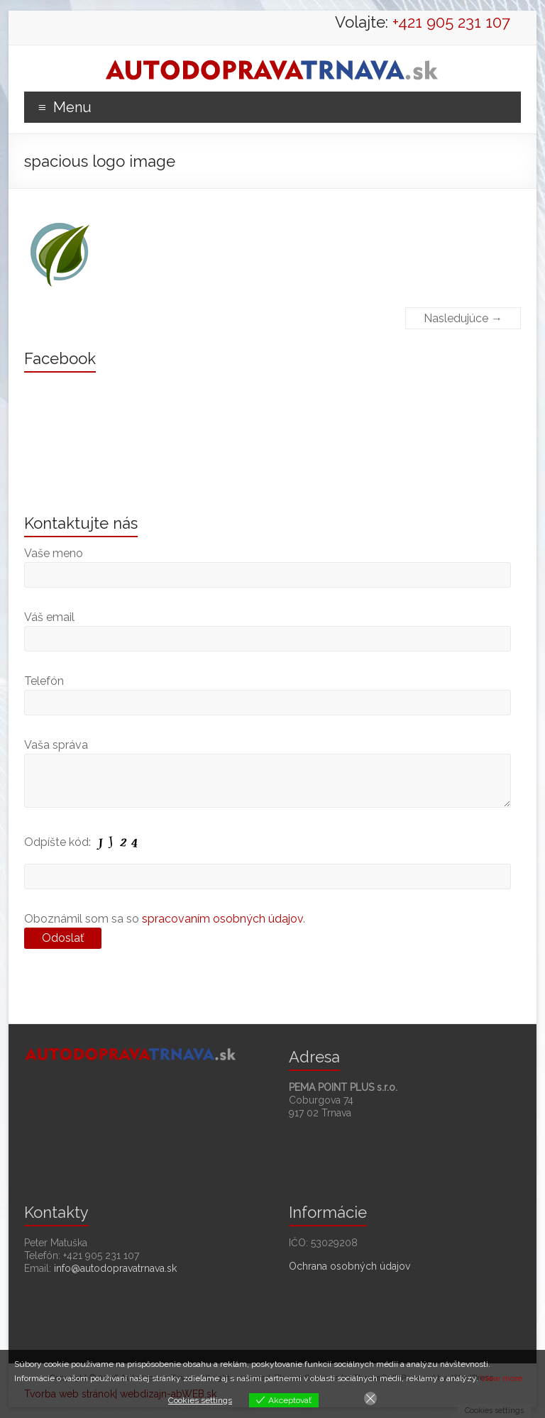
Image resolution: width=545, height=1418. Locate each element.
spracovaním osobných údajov (222, 918)
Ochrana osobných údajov (349, 1266)
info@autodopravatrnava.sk (115, 1268)
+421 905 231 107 (451, 22)
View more (501, 1378)
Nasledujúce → (463, 318)
